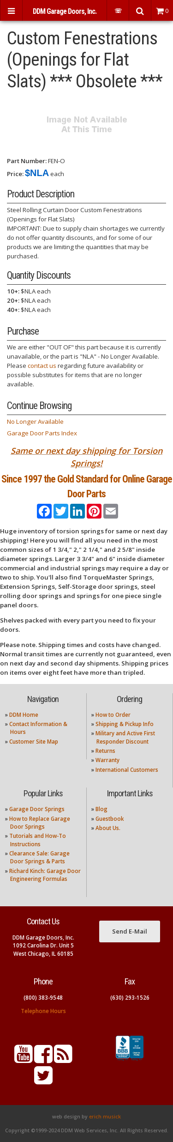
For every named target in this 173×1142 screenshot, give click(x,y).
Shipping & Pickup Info (124, 724)
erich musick (105, 1116)
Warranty (107, 760)
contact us (42, 365)
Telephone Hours (43, 1011)
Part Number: (27, 161)
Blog (101, 809)
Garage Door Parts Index (42, 433)
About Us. (107, 827)
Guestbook (109, 818)
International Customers (126, 769)
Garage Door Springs (37, 809)
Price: (15, 174)
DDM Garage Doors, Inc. (64, 11)
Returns (105, 750)
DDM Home (23, 714)
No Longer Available (35, 421)
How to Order (113, 714)
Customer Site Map (33, 741)
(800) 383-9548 (43, 997)
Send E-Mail (129, 931)
